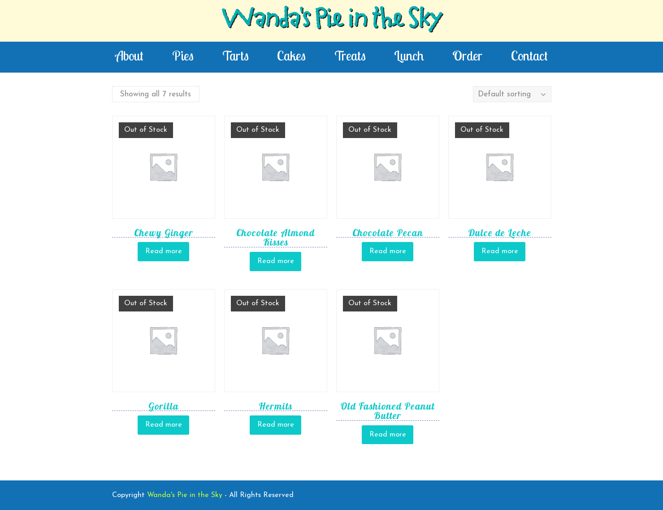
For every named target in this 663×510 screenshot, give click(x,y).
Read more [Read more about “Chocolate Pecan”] (387, 251)
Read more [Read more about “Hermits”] (275, 424)
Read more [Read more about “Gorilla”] (163, 424)
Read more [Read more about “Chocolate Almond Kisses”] (275, 261)
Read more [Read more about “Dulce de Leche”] (499, 251)
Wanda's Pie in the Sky (332, 21)
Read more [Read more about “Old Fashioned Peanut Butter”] (387, 434)
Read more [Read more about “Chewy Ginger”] (163, 251)
